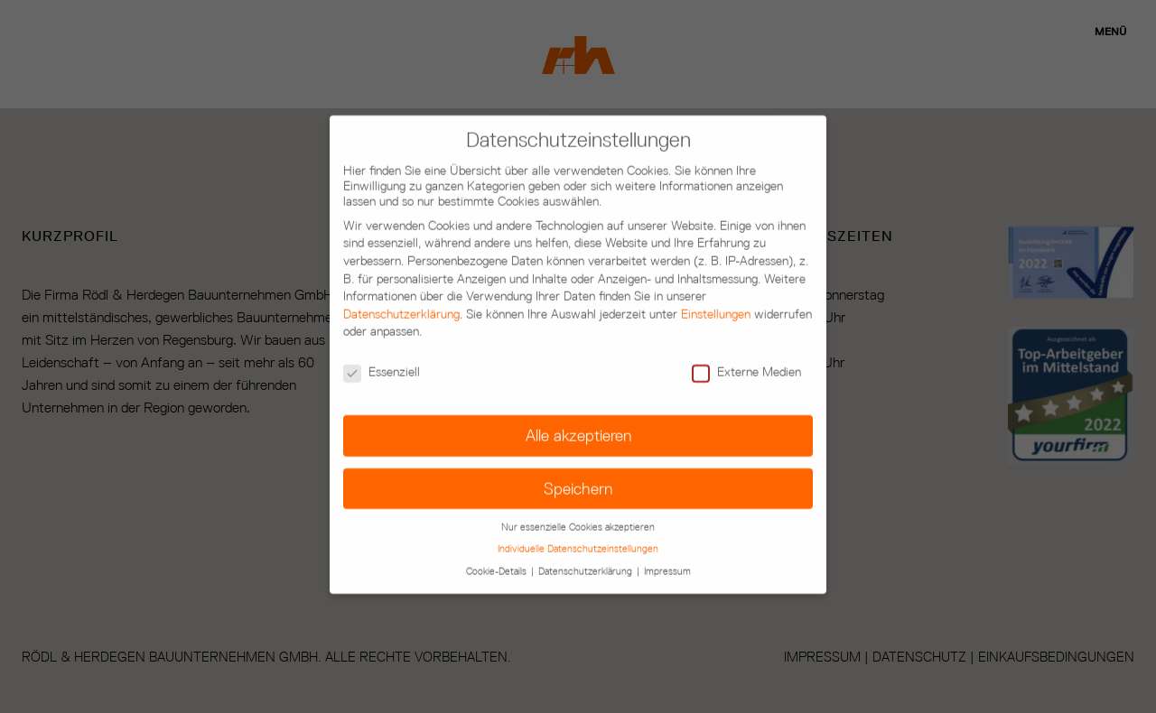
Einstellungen (715, 280)
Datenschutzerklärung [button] (586, 537)
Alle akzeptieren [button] (578, 401)
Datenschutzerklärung (401, 280)
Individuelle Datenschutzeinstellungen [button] (578, 515)
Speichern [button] (578, 454)
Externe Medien (746, 338)
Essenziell (381, 338)
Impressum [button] (667, 537)
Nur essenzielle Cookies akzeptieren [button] (578, 493)
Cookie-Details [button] (497, 537)
